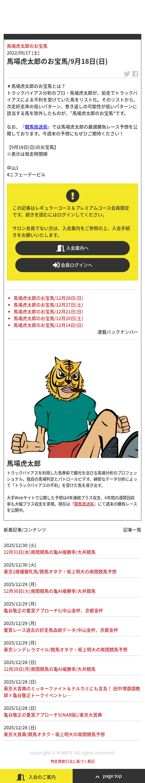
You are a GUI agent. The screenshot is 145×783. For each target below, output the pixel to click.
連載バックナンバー (118, 331)
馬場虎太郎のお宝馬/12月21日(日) (48, 311)
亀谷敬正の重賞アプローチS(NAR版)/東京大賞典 (53, 714)
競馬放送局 (36, 126)
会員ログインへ (72, 264)
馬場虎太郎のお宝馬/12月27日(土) (48, 304)
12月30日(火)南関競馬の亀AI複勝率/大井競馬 (50, 590)
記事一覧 (132, 529)
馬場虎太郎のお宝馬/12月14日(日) (48, 325)
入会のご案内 (36, 776)
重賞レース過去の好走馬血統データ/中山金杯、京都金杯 (61, 629)
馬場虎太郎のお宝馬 (27, 45)
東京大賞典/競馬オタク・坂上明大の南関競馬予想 (54, 734)
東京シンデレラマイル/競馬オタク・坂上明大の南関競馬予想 (65, 649)
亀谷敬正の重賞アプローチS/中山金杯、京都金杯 (53, 610)
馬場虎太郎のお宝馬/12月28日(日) (48, 297)
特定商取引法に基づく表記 (73, 761)
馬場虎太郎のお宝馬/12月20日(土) (48, 318)
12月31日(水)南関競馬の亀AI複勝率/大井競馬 (50, 551)
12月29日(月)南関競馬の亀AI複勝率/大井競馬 (50, 668)
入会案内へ (73, 247)
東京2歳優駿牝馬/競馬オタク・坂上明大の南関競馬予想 (60, 571)
